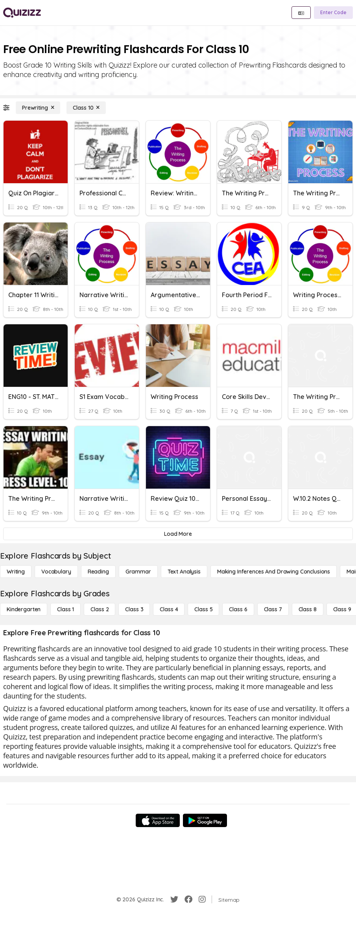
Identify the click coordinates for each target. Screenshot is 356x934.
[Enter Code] (333, 12)
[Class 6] (238, 609)
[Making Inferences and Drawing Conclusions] (273, 571)
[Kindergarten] (23, 609)
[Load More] (178, 534)
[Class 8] (307, 609)
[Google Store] (205, 820)
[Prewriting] (38, 107)
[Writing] (15, 571)
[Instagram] (202, 899)
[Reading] (98, 571)
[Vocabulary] (56, 571)
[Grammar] (138, 571)
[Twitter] (174, 899)
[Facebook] (188, 899)
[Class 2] (99, 609)
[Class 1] (65, 609)
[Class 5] (203, 609)
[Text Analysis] (184, 571)
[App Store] (158, 820)
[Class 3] (134, 609)
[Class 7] (273, 609)
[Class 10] (86, 107)
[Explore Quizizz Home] (22, 12)
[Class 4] (168, 609)
